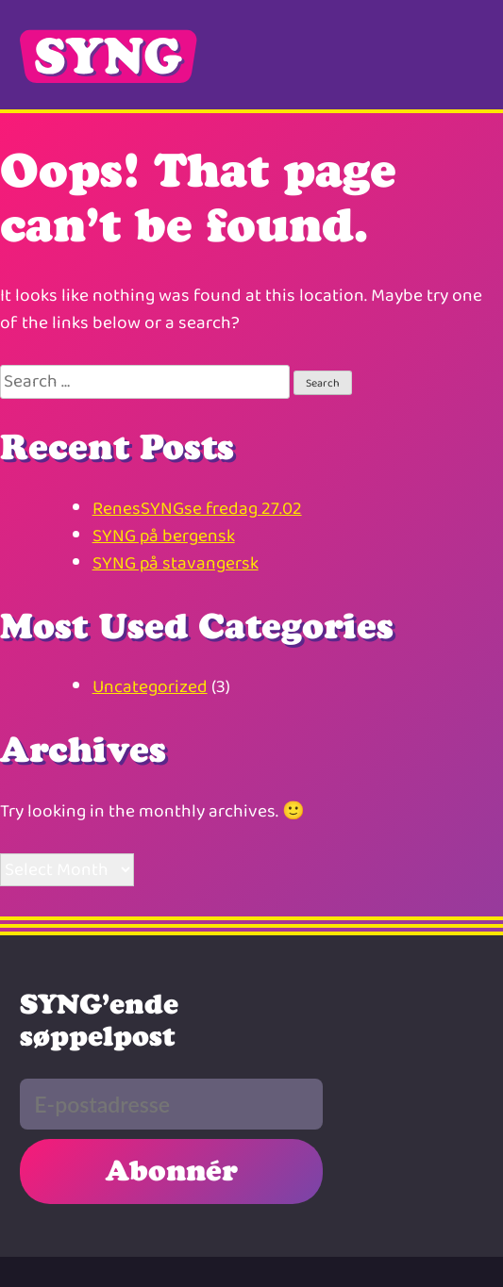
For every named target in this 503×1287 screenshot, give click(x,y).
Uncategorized (150, 686)
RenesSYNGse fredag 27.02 (197, 508)
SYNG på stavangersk (175, 563)
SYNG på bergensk (163, 536)
